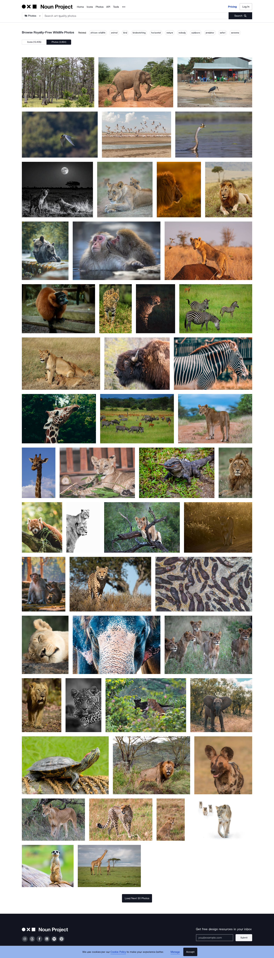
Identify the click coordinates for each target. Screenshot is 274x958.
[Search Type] (32, 15)
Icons (90, 6)
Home (80, 6)
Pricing (232, 6)
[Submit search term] (240, 15)
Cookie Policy (118, 951)
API (108, 6)
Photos (99, 6)
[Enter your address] (214, 937)
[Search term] (136, 15)
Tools (116, 6)
